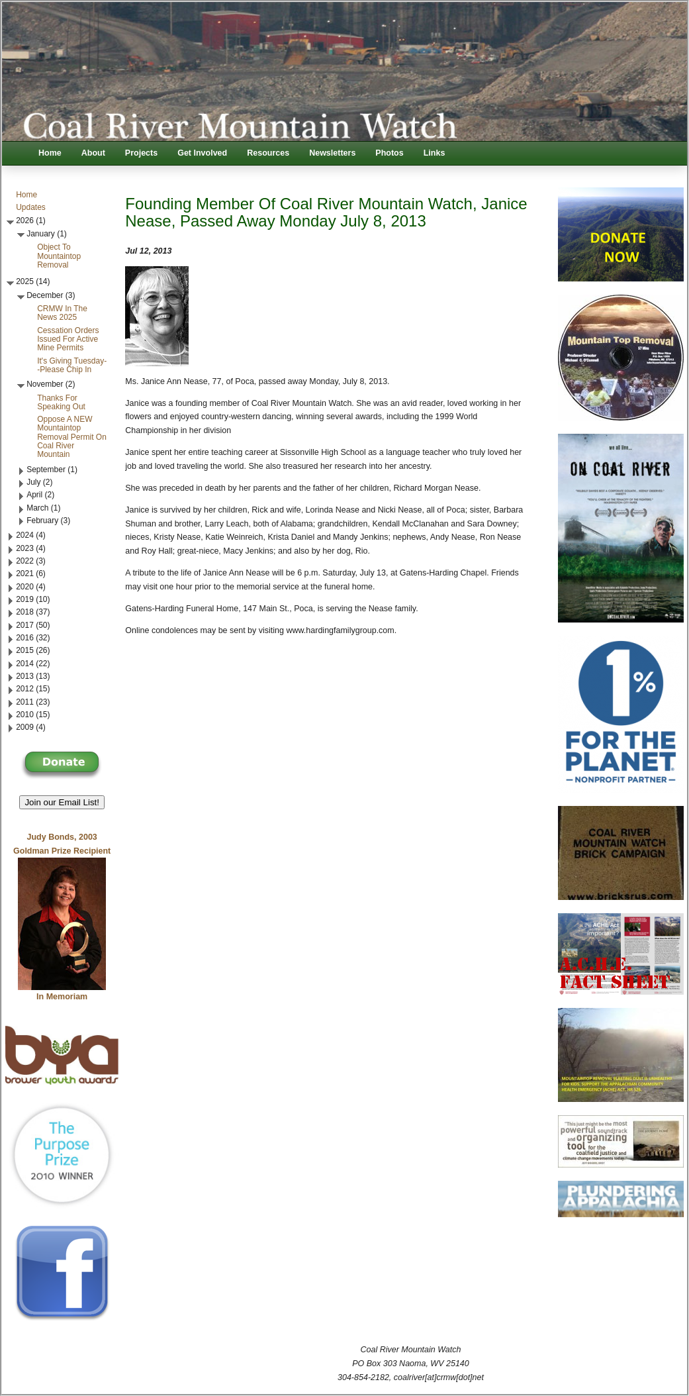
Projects (141, 153)
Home (50, 153)
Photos (389, 153)
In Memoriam (61, 996)
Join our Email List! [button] (61, 802)
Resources (268, 153)
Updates (31, 207)
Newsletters (332, 153)
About (93, 153)
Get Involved (202, 153)
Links (434, 153)
